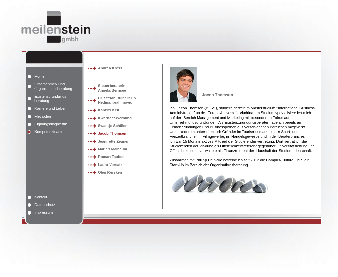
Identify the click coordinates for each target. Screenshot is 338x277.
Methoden (42, 116)
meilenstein (53, 26)
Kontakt (40, 197)
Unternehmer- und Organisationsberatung (53, 86)
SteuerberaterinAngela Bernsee (112, 88)
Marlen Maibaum (112, 149)
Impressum (43, 212)
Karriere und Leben (50, 108)
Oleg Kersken (110, 172)
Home (39, 76)
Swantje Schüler (112, 126)
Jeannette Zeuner (113, 141)
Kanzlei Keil (108, 110)
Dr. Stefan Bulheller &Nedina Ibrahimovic (117, 100)
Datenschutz (44, 205)
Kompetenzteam (48, 132)
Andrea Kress (110, 68)
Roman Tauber (111, 157)
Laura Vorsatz (110, 164)
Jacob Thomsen (112, 133)
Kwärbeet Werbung (115, 118)
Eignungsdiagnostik (50, 124)
